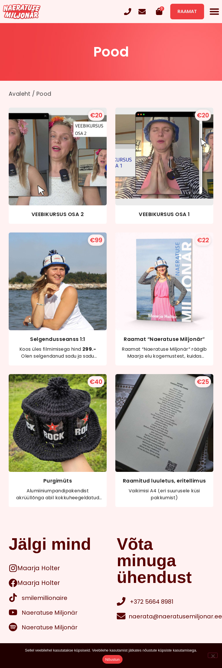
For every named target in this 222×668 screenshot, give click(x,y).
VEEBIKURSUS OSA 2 (58, 214)
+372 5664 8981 (151, 602)
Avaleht (20, 94)
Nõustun (112, 659)
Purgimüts (57, 480)
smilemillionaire (44, 598)
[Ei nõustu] (213, 655)
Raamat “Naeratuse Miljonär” (164, 339)
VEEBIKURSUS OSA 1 (164, 214)
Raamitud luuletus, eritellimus (164, 480)
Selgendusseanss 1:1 (57, 339)
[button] (214, 11)
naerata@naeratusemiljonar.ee (175, 616)
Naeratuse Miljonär (49, 613)
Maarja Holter (38, 568)
